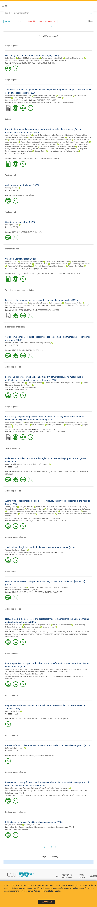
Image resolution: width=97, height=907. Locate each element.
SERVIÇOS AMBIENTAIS (69, 634)
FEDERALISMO (17, 472)
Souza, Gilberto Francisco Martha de (18, 264)
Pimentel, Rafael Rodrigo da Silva (20, 266)
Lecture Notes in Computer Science (24, 305)
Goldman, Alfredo (11, 261)
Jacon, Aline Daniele (27, 513)
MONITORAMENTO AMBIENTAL (30, 634)
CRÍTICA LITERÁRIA (45, 719)
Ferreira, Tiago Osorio (61, 671)
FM (47, 429)
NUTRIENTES (78, 676)
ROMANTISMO (58, 719)
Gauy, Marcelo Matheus (13, 422)
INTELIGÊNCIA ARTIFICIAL (22, 103)
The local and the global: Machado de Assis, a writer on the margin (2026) (40, 547)
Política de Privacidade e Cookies (48, 891)
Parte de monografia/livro (15, 537)
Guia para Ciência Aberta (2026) (20, 259)
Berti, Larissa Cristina (21, 425)
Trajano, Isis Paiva (41, 264)
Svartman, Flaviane (73, 425)
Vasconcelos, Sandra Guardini (16, 550)
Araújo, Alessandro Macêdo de (39, 140)
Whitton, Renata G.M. (76, 266)
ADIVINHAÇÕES (36, 232)
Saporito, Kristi (64, 149)
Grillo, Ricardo (10, 58)
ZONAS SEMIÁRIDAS (40, 676)
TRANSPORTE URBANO (20, 158)
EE (25, 269)
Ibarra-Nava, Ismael (30, 146)
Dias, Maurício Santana (13, 825)
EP (15, 154)
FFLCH (63, 60)
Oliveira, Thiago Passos (18, 140)
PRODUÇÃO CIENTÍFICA (40, 274)
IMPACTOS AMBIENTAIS (75, 632)
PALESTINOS (40, 756)
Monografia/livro (12, 249)
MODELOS (38, 432)
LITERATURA (17, 555)
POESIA (34, 719)
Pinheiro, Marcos (72, 151)
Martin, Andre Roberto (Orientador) (35, 464)
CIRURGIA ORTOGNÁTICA (21, 63)
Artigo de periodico (13, 45)
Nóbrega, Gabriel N (20, 671)
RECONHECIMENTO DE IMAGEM (44, 103)
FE (41, 387)
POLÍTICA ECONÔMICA (53, 592)
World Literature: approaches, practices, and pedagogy (30, 552)
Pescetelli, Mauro (11, 343)
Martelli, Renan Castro (42, 135)
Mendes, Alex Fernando (71, 507)
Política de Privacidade (67, 876)
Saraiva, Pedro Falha (49, 144)
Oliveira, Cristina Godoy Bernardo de (18, 95)
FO (60, 60)
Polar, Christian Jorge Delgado (16, 303)
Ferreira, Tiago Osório (32, 627)
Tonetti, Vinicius (11, 507)
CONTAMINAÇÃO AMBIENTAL (36, 632)
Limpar (90, 21)
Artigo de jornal (11, 571)
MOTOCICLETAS (53, 158)
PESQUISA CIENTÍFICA (58, 274)
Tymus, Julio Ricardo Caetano (58, 509)
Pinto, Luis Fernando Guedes (47, 511)
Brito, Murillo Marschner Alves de (57, 788)
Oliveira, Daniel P (50, 669)
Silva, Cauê (55, 149)
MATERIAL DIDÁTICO (19, 390)
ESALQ (54, 429)
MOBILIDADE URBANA (38, 158)
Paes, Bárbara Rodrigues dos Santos (49, 507)
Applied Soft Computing (19, 100)
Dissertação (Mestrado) (15, 327)
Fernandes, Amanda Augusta (79, 509)
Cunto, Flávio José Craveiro (55, 137)
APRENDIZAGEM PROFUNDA (22, 432)
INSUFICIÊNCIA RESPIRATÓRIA (53, 432)
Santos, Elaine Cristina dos (15, 383)
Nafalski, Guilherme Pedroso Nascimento (74, 142)
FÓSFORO (15, 676)
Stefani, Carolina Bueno (13, 788)
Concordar (47, 902)
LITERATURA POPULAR (20, 232)
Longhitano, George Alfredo (22, 151)
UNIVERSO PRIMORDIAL (35, 592)
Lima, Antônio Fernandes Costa (57, 261)
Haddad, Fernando (60, 587)
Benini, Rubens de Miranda (67, 513)
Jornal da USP (16, 590)
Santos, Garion (40, 151)
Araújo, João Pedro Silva (14, 144)
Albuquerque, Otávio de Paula (44, 95)
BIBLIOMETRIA (37, 63)
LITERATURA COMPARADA (32, 555)
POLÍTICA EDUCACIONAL (79, 795)
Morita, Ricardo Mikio (48, 422)
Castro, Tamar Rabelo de (54, 383)
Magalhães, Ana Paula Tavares (32, 261)
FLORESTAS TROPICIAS (43, 521)
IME (15, 269)
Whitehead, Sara (76, 149)
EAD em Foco (16, 387)
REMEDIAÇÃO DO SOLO (51, 634)
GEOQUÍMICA (10, 679)
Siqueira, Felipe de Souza (30, 142)
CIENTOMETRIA (49, 63)
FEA (31, 590)
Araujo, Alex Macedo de (13, 464)
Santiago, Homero (11, 188)
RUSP (29, 269)
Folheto (8, 119)
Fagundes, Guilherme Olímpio (33, 788)
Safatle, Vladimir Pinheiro (14, 748)
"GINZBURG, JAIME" (47, 21)
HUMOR (67, 719)
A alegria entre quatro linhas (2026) (22, 185)
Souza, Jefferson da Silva (77, 135)
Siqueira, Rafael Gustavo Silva (16, 137)
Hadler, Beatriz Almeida (59, 135)
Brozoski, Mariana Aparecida (28, 58)
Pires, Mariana (83, 146)
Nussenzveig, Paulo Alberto (80, 264)
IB (41, 269)
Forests (14, 629)
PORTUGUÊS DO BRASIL (35, 350)
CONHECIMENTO (73, 274)
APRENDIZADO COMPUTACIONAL (24, 310)
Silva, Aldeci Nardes (35, 383)
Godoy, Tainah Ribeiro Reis (70, 511)
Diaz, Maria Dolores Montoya (15, 587)
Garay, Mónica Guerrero (71, 383)
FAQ (57, 876)
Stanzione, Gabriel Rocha (66, 422)
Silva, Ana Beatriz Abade (62, 625)
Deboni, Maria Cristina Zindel (52, 58)
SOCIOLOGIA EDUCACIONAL (22, 795)
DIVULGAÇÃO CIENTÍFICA (21, 274)
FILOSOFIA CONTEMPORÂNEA (23, 195)
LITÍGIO (59, 103)
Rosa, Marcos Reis (26, 507)
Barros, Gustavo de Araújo (48, 142)
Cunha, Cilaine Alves (12, 711)
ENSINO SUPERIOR (19, 592)
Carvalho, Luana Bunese (32, 144)
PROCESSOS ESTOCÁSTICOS (48, 310)
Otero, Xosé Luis (49, 627)
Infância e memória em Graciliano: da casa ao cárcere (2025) (34, 822)
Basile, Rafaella (32, 149)
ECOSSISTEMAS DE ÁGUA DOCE (60, 676)
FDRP (39, 100)
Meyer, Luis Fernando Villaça (61, 140)
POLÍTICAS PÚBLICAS (61, 795)
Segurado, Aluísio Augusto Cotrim (41, 587)
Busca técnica (82, 876)
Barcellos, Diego (80, 625)
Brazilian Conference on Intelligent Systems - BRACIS (70, 305)
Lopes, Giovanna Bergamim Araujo (37, 625)
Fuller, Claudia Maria (79, 261)
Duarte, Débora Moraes (56, 151)
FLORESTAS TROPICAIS (56, 632)
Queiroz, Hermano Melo (13, 625)
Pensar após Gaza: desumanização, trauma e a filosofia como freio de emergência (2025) (47, 745)
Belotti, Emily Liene (65, 95)
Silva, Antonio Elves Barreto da (16, 669)
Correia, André (21, 149)
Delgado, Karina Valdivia (73, 303)
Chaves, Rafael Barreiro (46, 513)
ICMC (54, 100)
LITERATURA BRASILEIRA (21, 719)
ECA (25, 154)
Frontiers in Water (17, 674)
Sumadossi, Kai (44, 149)
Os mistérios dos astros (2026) (20, 222)
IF (39, 269)
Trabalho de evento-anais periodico (19, 290)
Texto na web (10, 175)
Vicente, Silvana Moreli (33, 825)
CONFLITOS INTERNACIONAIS (23, 756)
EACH (49, 100)
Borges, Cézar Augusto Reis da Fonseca (22, 511)
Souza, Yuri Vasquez (37, 137)
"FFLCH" (21, 21)
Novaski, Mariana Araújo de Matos (62, 146)
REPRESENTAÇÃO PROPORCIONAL (36, 472)
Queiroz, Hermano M (35, 669)
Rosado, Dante (64, 144)
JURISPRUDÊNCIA (69, 103)
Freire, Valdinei (56, 303)
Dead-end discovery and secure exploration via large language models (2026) (41, 300)
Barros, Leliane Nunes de (39, 303)
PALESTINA (49, 756)
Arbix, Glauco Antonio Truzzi (51, 98)
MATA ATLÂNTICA (59, 521)
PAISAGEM (24, 676)
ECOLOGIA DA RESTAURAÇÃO (23, 521)
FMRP (45, 269)
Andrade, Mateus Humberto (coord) (18, 135)
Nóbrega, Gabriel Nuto (13, 627)
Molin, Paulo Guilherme (35, 509)
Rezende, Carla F (46, 671)
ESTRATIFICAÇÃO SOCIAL (43, 795)
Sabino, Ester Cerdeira (55, 425)
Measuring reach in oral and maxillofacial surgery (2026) (32, 55)
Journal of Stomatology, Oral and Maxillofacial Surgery (30, 60)
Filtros (8, 21)
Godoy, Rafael (10, 149)
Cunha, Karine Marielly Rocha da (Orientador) (34, 343)
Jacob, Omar (44, 146)
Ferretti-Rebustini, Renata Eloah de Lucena (50, 266)
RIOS (30, 676)
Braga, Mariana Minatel (59, 264)
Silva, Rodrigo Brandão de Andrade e (27, 98)
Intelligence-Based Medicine (21, 429)
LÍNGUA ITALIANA (19, 350)
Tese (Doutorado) (12, 448)
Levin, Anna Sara (38, 425)
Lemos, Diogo (76, 144)
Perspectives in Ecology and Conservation (26, 518)
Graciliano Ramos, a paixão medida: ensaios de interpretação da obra (36, 827)
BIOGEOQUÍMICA (18, 632)
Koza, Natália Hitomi (32, 422)
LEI (78, 103)
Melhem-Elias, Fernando (74, 58)
